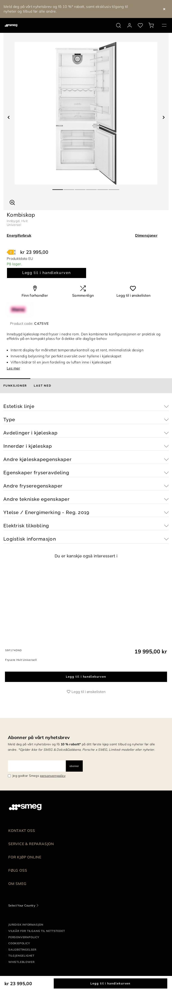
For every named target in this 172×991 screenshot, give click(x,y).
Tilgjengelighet (21, 955)
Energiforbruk (19, 235)
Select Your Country (21, 905)
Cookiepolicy (19, 943)
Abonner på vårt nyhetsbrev (39, 737)
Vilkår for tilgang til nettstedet (36, 931)
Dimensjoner (146, 235)
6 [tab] (114, 187)
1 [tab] (58, 187)
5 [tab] (102, 187)
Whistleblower (21, 962)
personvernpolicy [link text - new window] (52, 776)
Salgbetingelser (22, 949)
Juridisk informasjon (25, 924)
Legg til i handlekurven (46, 273)
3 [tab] (80, 187)
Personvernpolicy (23, 937)
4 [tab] (91, 187)
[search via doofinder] (118, 25)
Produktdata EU (20, 258)
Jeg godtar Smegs (39, 776)
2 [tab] (69, 187)
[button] (12, 202)
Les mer (13, 368)
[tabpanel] (86, 113)
